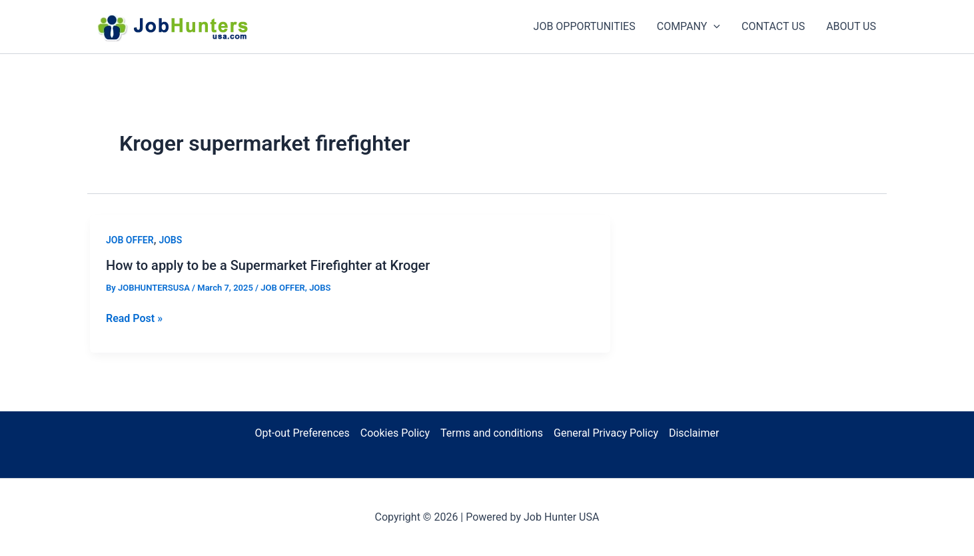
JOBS (170, 240)
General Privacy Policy (606, 433)
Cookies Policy (395, 433)
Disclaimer (694, 433)
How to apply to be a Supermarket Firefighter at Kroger (268, 265)
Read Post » (134, 318)
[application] (713, 26)
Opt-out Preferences (302, 433)
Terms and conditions (491, 433)
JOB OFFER (130, 240)
